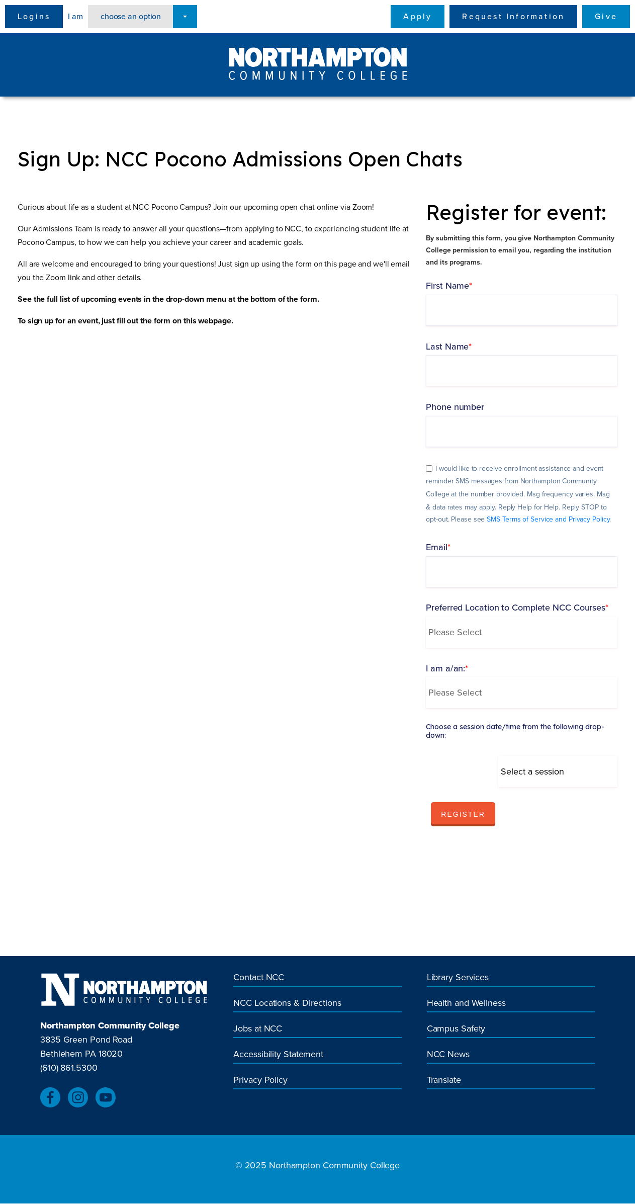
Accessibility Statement (278, 1054)
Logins (34, 16)
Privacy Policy (260, 1080)
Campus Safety (456, 1028)
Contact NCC (258, 977)
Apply (417, 16)
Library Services (458, 977)
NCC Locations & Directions (287, 1003)
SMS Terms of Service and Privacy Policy (548, 519)
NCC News (448, 1054)
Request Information (513, 16)
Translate (444, 1080)
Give (606, 16)
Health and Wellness (466, 1003)
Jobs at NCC (257, 1028)
